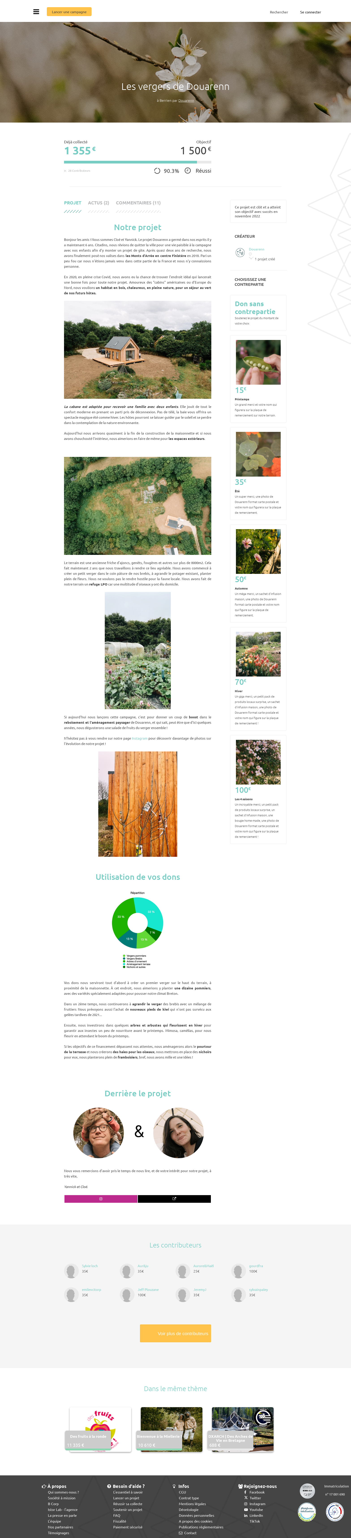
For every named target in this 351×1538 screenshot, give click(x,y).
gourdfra (256, 1266)
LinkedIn (253, 1515)
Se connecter (310, 12)
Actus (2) (98, 203)
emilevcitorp (91, 1289)
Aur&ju (143, 1266)
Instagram (140, 738)
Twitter (252, 1498)
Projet (72, 203)
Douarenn (186, 100)
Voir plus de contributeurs (183, 1333)
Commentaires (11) (138, 203)
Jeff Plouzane (148, 1289)
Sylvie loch (90, 1266)
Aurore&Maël (203, 1266)
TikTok (252, 1521)
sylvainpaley (258, 1289)
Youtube (253, 1509)
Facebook (254, 1492)
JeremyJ (199, 1289)
